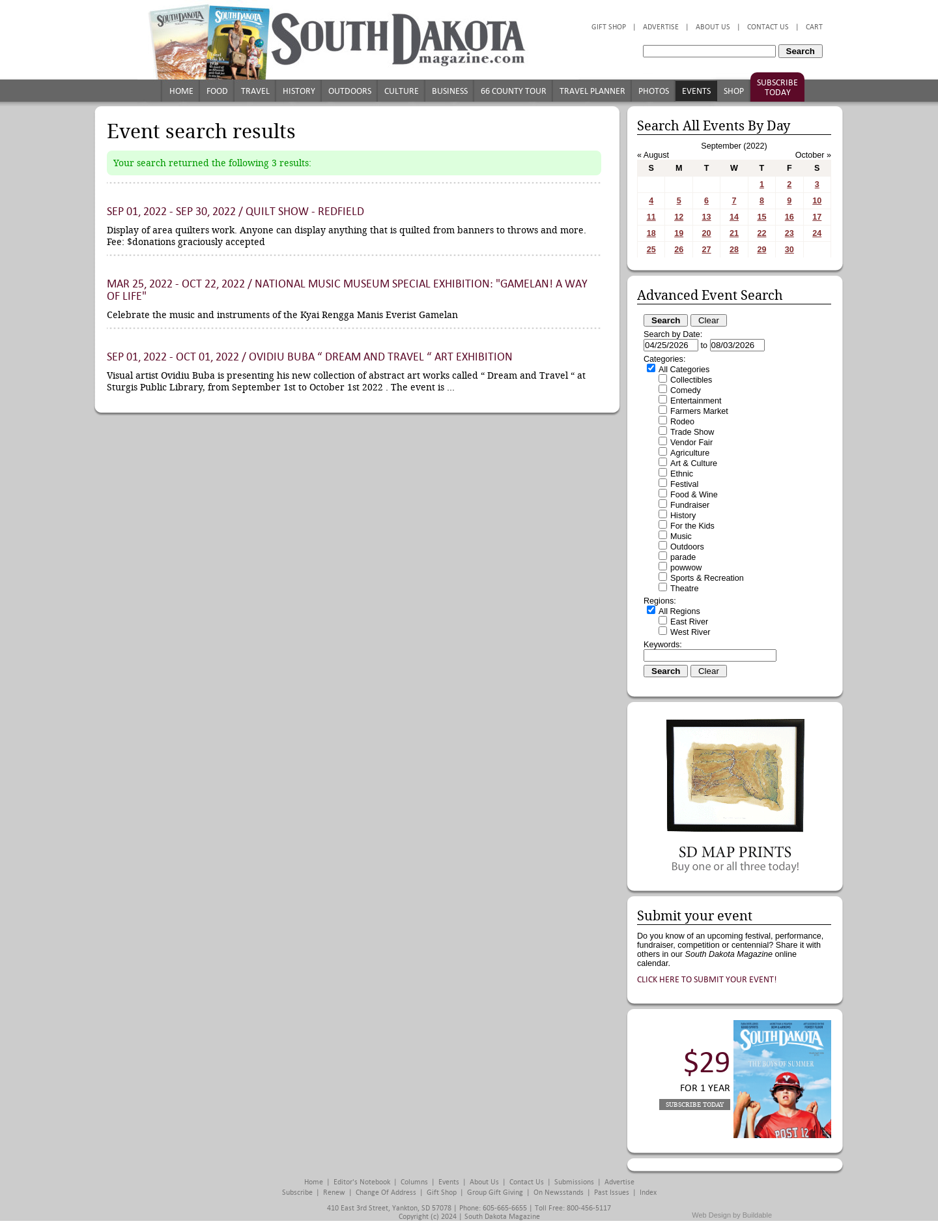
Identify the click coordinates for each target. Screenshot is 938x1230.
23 (789, 233)
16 (789, 217)
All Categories (684, 369)
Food (217, 91)
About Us (713, 27)
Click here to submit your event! (707, 979)
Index (648, 1192)
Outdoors (349, 91)
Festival (684, 484)
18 (651, 233)
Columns (414, 1182)
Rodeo (682, 421)
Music (681, 536)
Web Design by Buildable (732, 1215)
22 (761, 233)
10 (816, 200)
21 (734, 233)
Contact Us (768, 27)
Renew (334, 1192)
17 (816, 217)
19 (678, 233)
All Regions (679, 611)
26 (678, 249)
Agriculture (689, 453)
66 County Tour (514, 91)
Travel (255, 91)
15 (761, 217)
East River (689, 621)
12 (678, 217)
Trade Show (692, 432)
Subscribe (297, 1192)
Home (181, 91)
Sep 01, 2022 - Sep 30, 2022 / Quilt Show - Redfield (235, 211)
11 (651, 217)
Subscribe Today (777, 87)
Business (450, 91)
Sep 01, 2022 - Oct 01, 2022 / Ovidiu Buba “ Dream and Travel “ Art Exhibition (310, 357)
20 (706, 233)
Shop (734, 91)
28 (734, 249)
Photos (653, 91)
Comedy (685, 390)
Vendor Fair (691, 442)
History (299, 91)
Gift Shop (608, 27)
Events (696, 91)
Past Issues (611, 1192)
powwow (686, 567)
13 (706, 217)
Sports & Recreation (707, 578)
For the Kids (692, 526)
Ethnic (681, 473)
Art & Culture (693, 463)
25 (651, 249)
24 (816, 233)
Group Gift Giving (495, 1192)
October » (813, 155)
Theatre (684, 588)
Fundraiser (689, 505)
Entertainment (695, 400)
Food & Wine (694, 494)
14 (734, 217)
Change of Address (386, 1192)
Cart (814, 27)
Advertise (661, 27)
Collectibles (691, 380)
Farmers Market (699, 411)
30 (789, 249)
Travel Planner (592, 91)
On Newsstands (558, 1192)
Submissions (574, 1182)
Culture (401, 91)
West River (690, 632)
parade (683, 557)
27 (706, 249)
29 (761, 249)
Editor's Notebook (362, 1182)
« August (653, 155)
